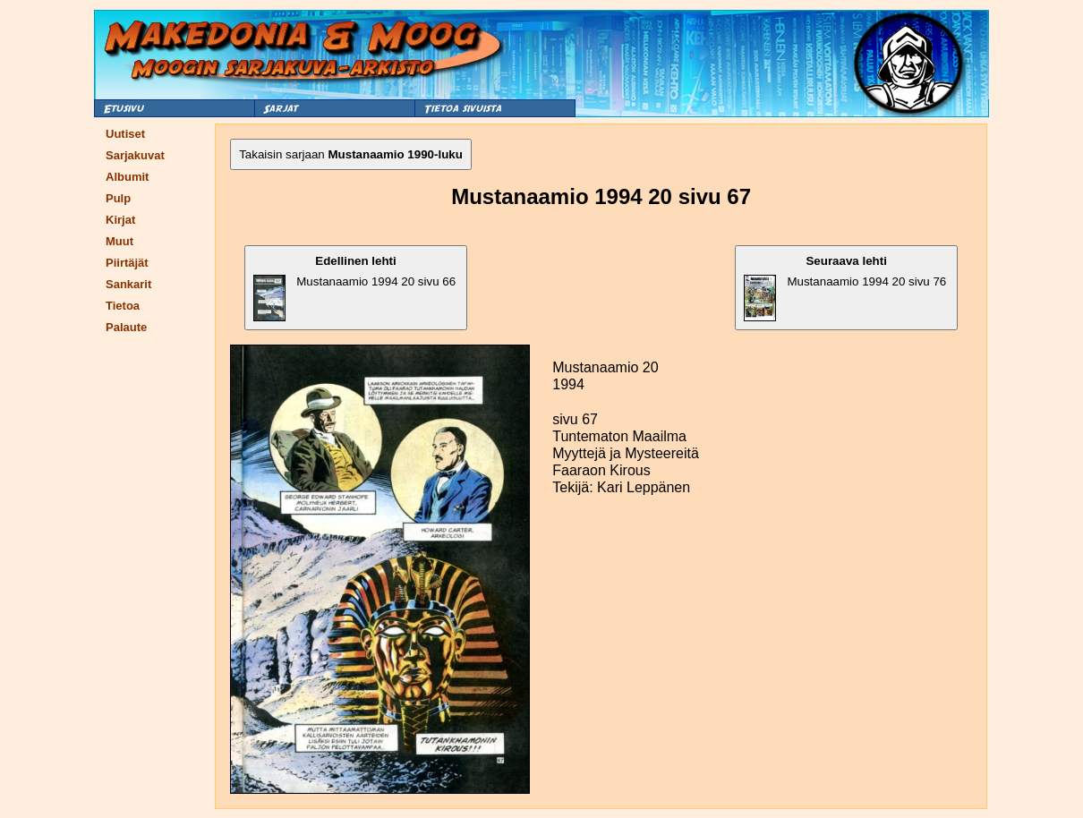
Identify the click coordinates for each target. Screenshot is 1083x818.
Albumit (127, 176)
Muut (119, 241)
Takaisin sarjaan (351, 154)
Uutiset (125, 134)
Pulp (118, 198)
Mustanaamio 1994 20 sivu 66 (354, 287)
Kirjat (120, 219)
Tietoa (123, 305)
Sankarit (128, 284)
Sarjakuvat (135, 155)
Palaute (126, 327)
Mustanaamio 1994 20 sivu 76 (845, 287)
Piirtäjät (127, 262)
